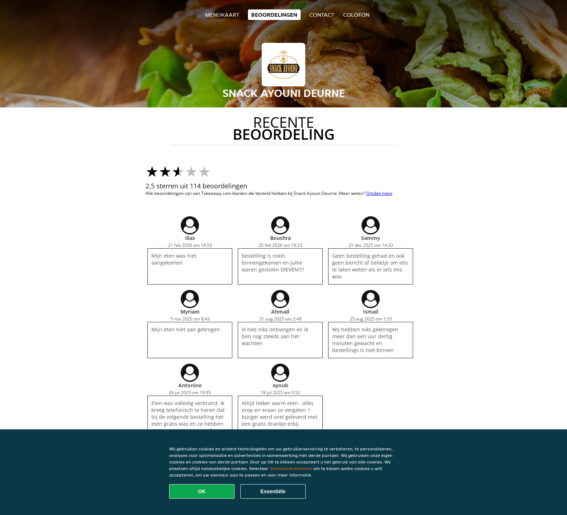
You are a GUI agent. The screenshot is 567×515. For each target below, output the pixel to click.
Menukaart (222, 15)
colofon (356, 15)
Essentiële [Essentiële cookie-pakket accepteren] (272, 491)
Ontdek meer (379, 193)
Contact (321, 15)
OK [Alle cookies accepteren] (202, 491)
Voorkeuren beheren (291, 468)
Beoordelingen (274, 15)
